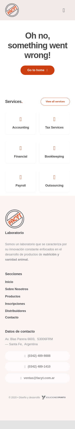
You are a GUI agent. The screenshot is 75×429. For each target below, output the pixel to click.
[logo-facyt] (12, 5)
